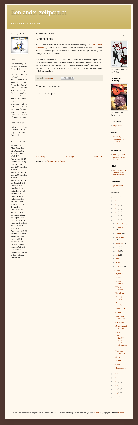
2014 (116, 393)
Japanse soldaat (119, 282)
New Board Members (120, 317)
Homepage (70, 157)
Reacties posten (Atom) (56, 161)
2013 (116, 397)
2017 (116, 382)
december (120, 223)
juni (117, 251)
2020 (116, 220)
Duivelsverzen (121, 293)
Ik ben (117, 357)
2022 (116, 212)
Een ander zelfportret (38, 12)
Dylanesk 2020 (121, 368)
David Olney (120, 309)
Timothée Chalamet (120, 352)
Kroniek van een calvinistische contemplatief (119, 172)
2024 (116, 205)
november (120, 227)
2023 (116, 209)
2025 (116, 201)
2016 (116, 385)
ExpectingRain (118, 126)
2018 (116, 378)
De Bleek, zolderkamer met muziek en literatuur (119, 140)
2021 (116, 216)
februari (119, 267)
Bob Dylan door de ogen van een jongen (119, 157)
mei (117, 255)
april (118, 259)
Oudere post (97, 157)
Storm (117, 332)
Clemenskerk (120, 322)
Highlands (119, 274)
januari (119, 270)
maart (118, 263)
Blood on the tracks (120, 304)
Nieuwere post (41, 157)
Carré (117, 364)
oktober (119, 233)
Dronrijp (118, 277)
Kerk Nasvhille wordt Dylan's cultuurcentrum (121, 341)
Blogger (121, 413)
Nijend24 (119, 361)
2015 (116, 389)
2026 (116, 197)
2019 (116, 374)
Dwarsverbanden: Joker (121, 327)
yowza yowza (118, 186)
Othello (118, 313)
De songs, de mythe (120, 298)
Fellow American (120, 288)
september (120, 237)
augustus (119, 243)
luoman (96, 413)
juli (117, 247)
